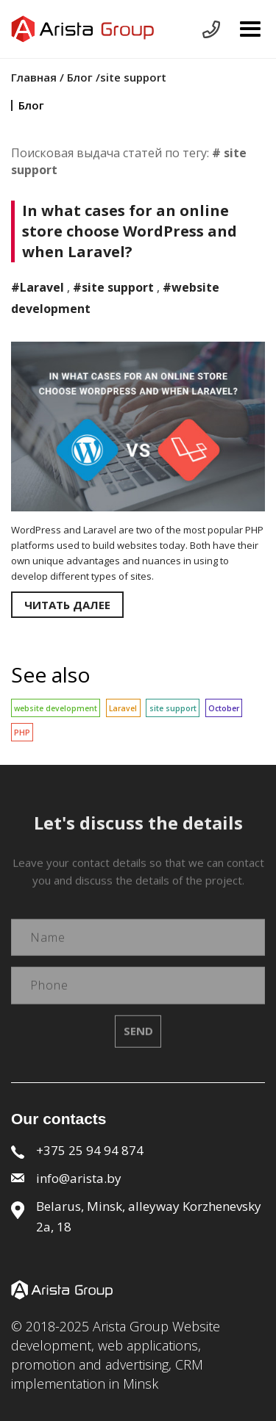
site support (173, 708)
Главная (35, 77)
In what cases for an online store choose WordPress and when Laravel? (129, 231)
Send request (211, 29)
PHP (22, 732)
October (223, 708)
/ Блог (76, 77)
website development (55, 708)
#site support (113, 287)
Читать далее (67, 604)
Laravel (123, 708)
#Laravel (37, 287)
